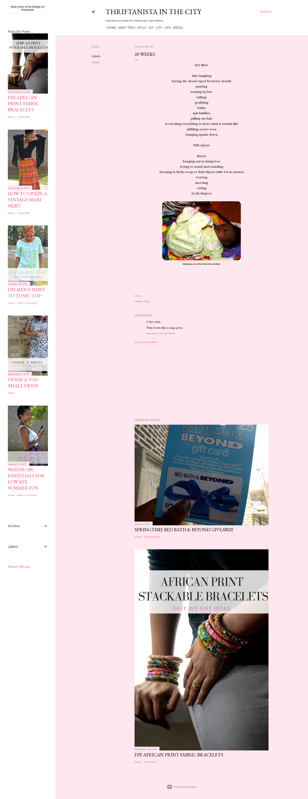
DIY (149, 27)
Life (166, 27)
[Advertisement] (202, 381)
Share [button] (95, 47)
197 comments (152, 536)
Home (110, 27)
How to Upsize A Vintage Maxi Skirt (27, 200)
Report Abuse (19, 567)
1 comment (150, 761)
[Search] (266, 12)
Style (140, 27)
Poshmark (27, 9)
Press (176, 27)
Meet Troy (125, 27)
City (157, 27)
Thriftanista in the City (153, 11)
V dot (150, 322)
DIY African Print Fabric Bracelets (179, 755)
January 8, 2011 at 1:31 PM (160, 333)
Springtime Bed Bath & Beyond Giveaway (184, 530)
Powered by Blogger (182, 786)
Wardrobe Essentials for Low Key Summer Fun (26, 479)
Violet (95, 62)
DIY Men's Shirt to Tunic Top (26, 292)
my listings (34, 6)
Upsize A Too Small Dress (23, 382)
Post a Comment (146, 342)
